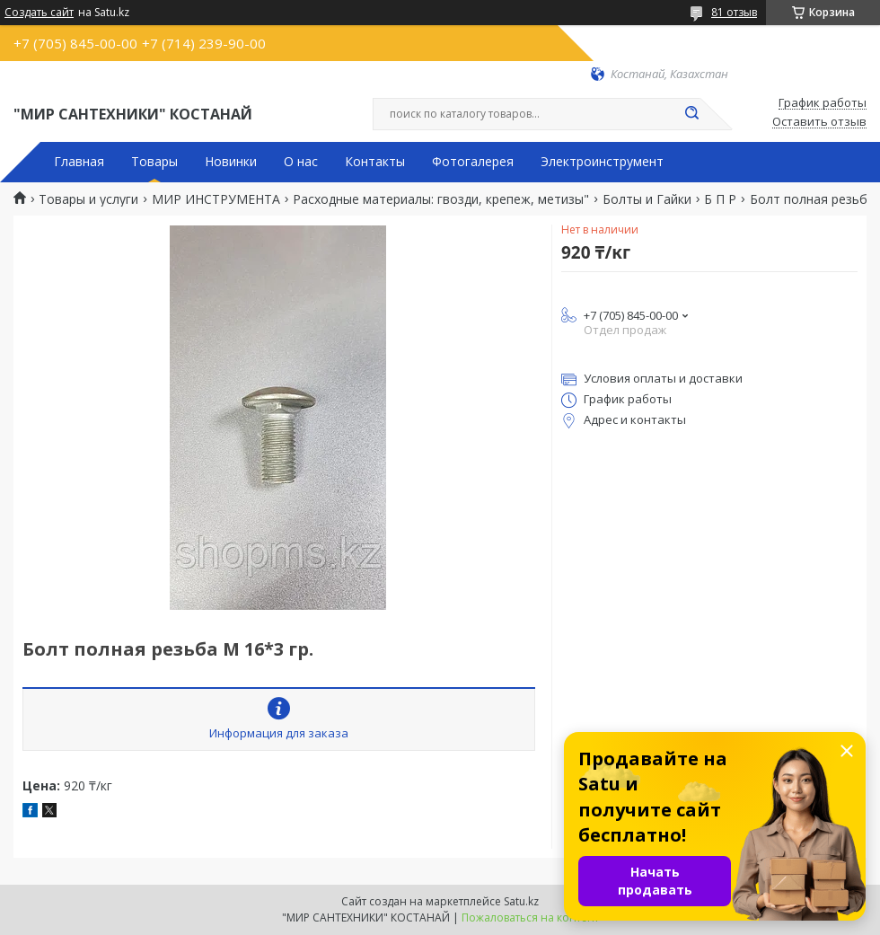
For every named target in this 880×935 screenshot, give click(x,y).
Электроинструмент (602, 161)
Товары (154, 161)
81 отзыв (734, 12)
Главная (79, 161)
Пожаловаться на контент (530, 917)
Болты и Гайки (647, 199)
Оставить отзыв (819, 122)
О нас (301, 161)
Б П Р (720, 199)
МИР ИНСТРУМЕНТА (216, 199)
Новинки (231, 161)
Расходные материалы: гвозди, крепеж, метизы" (441, 199)
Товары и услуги (88, 199)
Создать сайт (39, 12)
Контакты (375, 161)
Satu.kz (521, 901)
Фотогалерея (473, 161)
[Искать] (691, 114)
